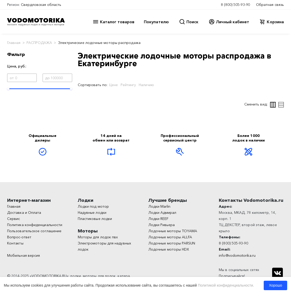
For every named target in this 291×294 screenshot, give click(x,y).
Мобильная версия (23, 255)
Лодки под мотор (93, 206)
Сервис (13, 218)
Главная (14, 42)
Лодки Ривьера (161, 224)
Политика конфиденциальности (34, 224)
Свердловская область (41, 4)
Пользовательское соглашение (34, 231)
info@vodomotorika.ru (237, 255)
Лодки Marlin (159, 206)
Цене (113, 85)
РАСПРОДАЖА (39, 42)
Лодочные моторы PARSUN (171, 243)
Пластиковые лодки (95, 218)
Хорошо (275, 285)
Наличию (146, 85)
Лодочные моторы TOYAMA (172, 231)
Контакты (15, 243)
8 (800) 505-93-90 (235, 4)
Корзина (275, 21)
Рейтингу (128, 85)
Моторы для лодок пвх (98, 237)
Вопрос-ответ (19, 237)
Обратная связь (270, 4)
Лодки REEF (158, 218)
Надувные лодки (92, 212)
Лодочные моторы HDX (168, 249)
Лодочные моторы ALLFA (170, 237)
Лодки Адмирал (162, 212)
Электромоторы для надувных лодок (104, 246)
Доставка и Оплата (24, 212)
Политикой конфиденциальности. (226, 285)
